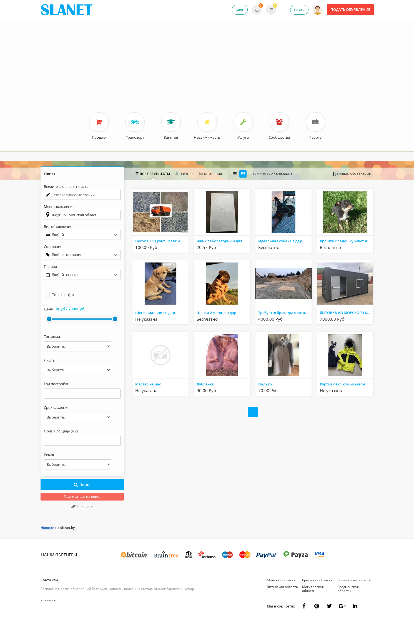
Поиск (82, 484)
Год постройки (56, 383)
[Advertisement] (207, 70)
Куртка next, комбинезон (342, 384)
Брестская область (317, 580)
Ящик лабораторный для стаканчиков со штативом (223, 240)
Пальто (265, 384)
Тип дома (52, 336)
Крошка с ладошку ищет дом (346, 240)
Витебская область (282, 586)
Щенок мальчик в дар (155, 312)
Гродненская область (348, 588)
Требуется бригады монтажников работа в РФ (285, 312)
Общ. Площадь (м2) (61, 431)
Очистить (82, 506)
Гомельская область (354, 580)
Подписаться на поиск (82, 496)
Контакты (49, 580)
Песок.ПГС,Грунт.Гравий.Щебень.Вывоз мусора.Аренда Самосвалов (162, 240)
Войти (299, 9)
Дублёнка (205, 384)
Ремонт (50, 454)
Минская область (281, 580)
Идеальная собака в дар (280, 240)
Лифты (50, 360)
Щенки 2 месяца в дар (216, 312)
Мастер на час (148, 384)
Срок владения (56, 407)
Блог (240, 9)
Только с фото (64, 294)
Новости (47, 527)
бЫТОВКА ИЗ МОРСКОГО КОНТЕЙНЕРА (346, 312)
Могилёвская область (313, 588)
